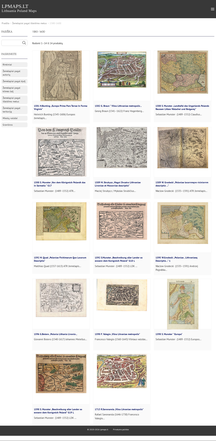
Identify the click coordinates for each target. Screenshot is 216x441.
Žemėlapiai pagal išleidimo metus (29, 23)
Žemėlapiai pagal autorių (11, 73)
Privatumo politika (121, 429)
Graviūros (8, 124)
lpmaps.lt (19, 8)
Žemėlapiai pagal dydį (14, 81)
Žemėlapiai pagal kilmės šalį (11, 89)
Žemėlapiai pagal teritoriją (11, 110)
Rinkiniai (7, 64)
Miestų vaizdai (10, 118)
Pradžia (5, 23)
